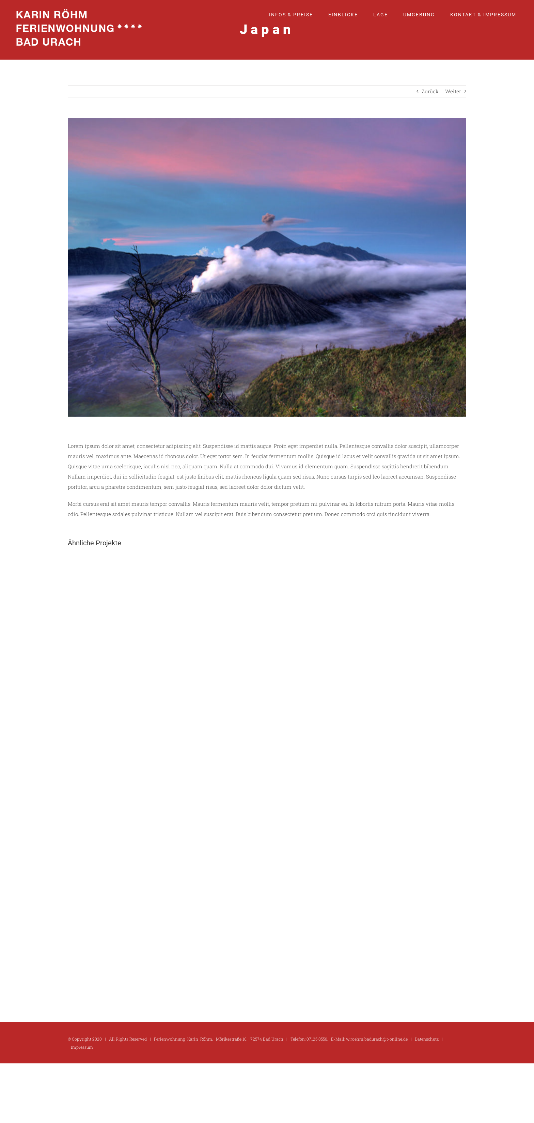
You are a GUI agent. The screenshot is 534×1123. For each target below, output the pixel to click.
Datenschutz (427, 1039)
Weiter (453, 91)
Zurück (430, 91)
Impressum (82, 1047)
